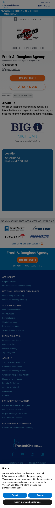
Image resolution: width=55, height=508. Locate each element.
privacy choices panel (12, 488)
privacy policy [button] (36, 476)
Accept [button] (40, 495)
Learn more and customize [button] (27, 502)
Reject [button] (15, 495)
